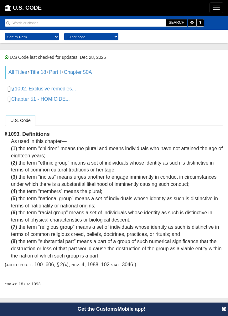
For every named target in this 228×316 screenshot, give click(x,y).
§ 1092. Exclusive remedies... (43, 88)
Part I (55, 72)
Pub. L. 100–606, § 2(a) (44, 264)
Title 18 (38, 72)
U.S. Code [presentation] (20, 120)
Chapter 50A (78, 72)
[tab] (20, 120)
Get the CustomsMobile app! (112, 309)
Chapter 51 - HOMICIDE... (40, 99)
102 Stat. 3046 (117, 264)
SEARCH (176, 22)
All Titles (17, 72)
